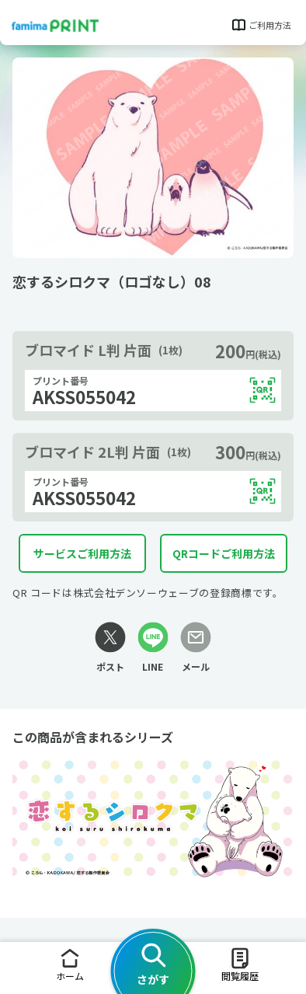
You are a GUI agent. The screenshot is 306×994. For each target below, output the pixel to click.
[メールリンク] (195, 648)
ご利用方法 (260, 25)
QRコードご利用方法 (223, 553)
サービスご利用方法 (82, 553)
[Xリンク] (110, 648)
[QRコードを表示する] (262, 390)
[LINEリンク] (153, 648)
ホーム (70, 964)
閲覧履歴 (240, 964)
